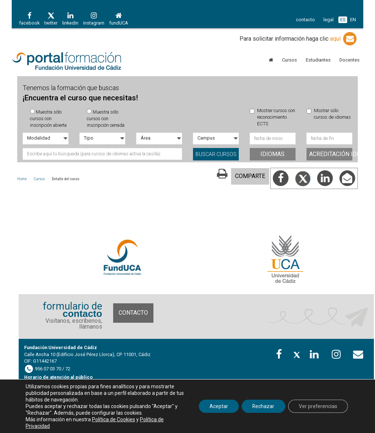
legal (328, 19)
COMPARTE (250, 176)
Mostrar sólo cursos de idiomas (329, 114)
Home (22, 179)
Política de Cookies (113, 419)
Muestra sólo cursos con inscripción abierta (48, 118)
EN (353, 19)
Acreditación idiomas (330, 154)
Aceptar (216, 406)
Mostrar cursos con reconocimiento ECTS (272, 117)
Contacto (133, 312)
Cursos (39, 179)
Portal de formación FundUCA (67, 62)
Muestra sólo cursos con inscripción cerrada (106, 118)
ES (342, 19)
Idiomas (272, 154)
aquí (344, 38)
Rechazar (262, 406)
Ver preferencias (317, 406)
